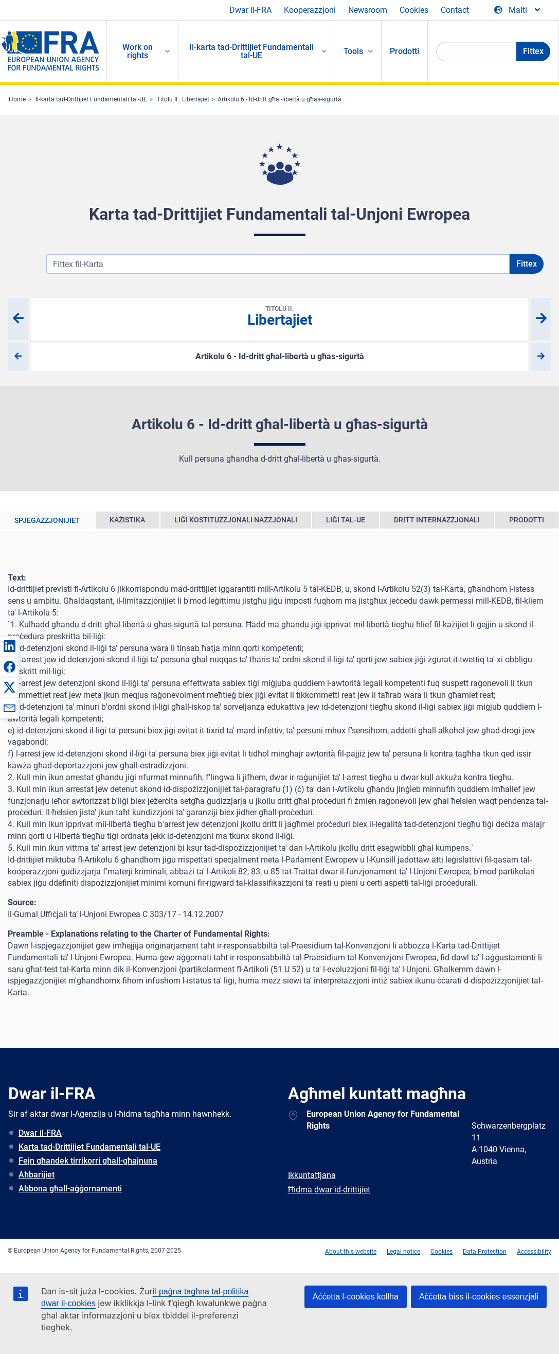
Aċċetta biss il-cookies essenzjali (478, 1296)
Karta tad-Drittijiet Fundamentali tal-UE (89, 1147)
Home (17, 99)
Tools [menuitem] (353, 51)
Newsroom (367, 10)
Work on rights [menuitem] (137, 51)
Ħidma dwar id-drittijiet (329, 1189)
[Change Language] (518, 10)
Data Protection (485, 1251)
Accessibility (534, 1251)
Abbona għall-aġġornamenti (70, 1188)
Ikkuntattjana (312, 1175)
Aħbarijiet (37, 1175)
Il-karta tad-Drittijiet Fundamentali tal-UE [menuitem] (251, 51)
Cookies (414, 10)
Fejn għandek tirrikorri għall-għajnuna (88, 1161)
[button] (9, 646)
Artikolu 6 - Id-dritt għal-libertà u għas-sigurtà (279, 99)
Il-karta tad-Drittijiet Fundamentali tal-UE (91, 99)
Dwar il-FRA (250, 10)
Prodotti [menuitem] (404, 51)
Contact (455, 10)
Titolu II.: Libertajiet (183, 99)
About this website (350, 1251)
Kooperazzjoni (310, 10)
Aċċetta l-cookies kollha (356, 1296)
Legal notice (403, 1251)
